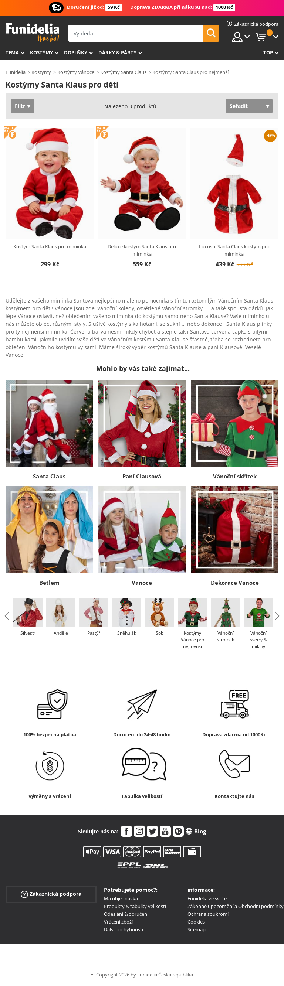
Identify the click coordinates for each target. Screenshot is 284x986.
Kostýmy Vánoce (75, 72)
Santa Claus (49, 476)
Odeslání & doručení (126, 914)
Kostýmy (41, 52)
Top (268, 52)
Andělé (61, 633)
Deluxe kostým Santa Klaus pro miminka (142, 250)
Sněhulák (126, 633)
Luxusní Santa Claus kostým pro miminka (234, 250)
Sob (159, 633)
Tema (12, 52)
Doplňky (75, 52)
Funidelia (16, 72)
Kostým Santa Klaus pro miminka (49, 246)
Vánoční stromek (225, 636)
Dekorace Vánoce (235, 582)
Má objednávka (121, 898)
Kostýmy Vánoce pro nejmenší (192, 639)
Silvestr (28, 633)
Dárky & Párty (117, 52)
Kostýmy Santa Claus (123, 72)
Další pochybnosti (123, 929)
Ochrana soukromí (208, 914)
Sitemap (196, 929)
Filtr (20, 105)
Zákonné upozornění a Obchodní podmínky (235, 906)
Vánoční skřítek (235, 476)
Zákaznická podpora (51, 894)
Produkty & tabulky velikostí (135, 906)
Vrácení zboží (118, 921)
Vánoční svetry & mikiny (258, 639)
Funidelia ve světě (207, 898)
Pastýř (93, 633)
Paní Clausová (141, 476)
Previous (6, 616)
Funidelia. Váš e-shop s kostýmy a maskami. (32, 32)
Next (277, 616)
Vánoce (142, 582)
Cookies (196, 921)
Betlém (49, 582)
